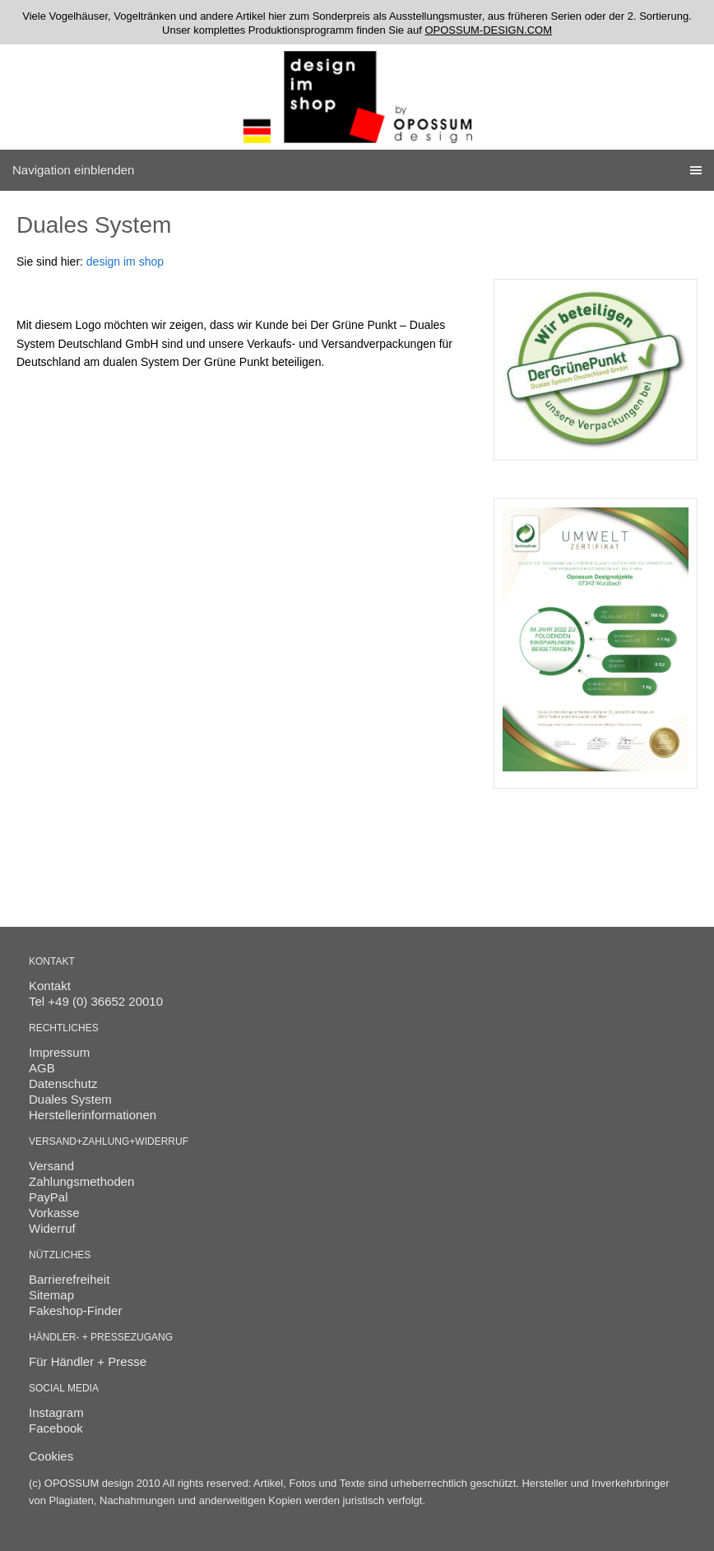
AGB (42, 1068)
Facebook (56, 1428)
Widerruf (52, 1228)
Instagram (56, 1412)
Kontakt (50, 986)
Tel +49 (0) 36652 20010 (96, 1001)
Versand (51, 1166)
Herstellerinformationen (92, 1115)
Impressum (59, 1052)
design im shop (125, 261)
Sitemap (51, 1295)
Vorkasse (54, 1213)
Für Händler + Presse (87, 1361)
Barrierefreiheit (69, 1279)
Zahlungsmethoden (81, 1181)
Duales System (70, 1099)
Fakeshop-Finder (75, 1310)
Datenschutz (63, 1083)
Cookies (51, 1456)
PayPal (48, 1197)
